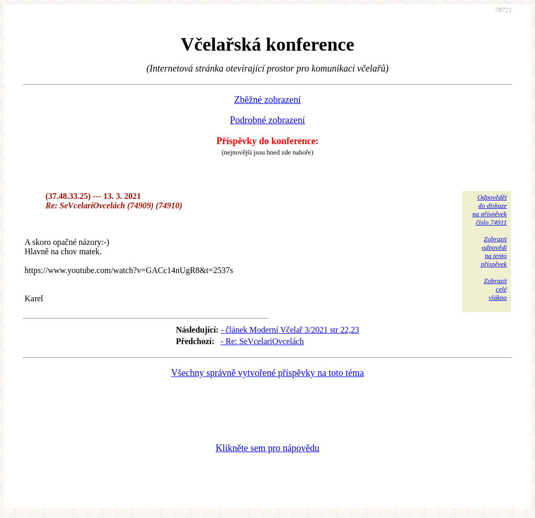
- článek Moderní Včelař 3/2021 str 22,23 (289, 329)
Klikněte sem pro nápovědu (267, 448)
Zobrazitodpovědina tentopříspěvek (494, 251)
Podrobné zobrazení (267, 120)
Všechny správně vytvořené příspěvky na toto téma (267, 373)
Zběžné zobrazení (267, 100)
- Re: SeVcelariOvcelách (262, 341)
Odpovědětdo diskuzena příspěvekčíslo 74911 (489, 209)
